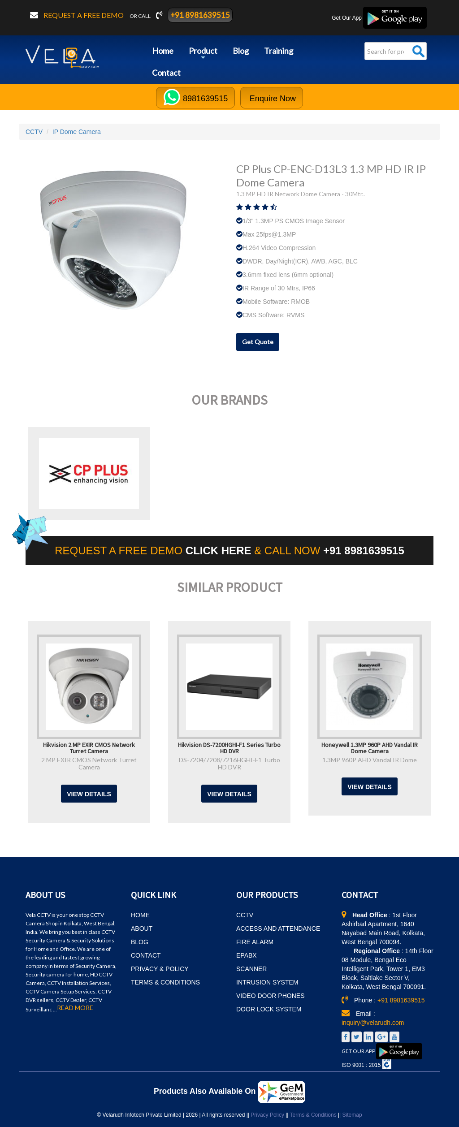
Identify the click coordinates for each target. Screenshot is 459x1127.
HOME (140, 915)
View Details (89, 794)
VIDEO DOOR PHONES (270, 995)
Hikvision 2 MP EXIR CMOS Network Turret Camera (89, 747)
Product (203, 54)
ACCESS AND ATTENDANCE (278, 928)
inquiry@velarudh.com (373, 1022)
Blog (241, 51)
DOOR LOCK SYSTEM (268, 1009)
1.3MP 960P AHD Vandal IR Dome (369, 760)
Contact (166, 73)
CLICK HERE (220, 550)
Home (162, 51)
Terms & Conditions (313, 1115)
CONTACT (146, 955)
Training (278, 51)
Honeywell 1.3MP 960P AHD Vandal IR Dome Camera (369, 747)
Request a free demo (84, 15)
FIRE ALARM (254, 942)
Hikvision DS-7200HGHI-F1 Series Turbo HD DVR (229, 747)
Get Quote (257, 341)
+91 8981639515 (200, 15)
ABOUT (141, 928)
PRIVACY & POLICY (160, 968)
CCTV (34, 131)
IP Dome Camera (76, 131)
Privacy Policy (267, 1115)
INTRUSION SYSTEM (267, 982)
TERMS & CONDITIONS (165, 982)
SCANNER (251, 968)
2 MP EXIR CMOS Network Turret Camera (89, 763)
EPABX (246, 955)
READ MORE (75, 1007)
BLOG (139, 942)
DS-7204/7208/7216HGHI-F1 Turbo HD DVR (229, 763)
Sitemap (352, 1115)
